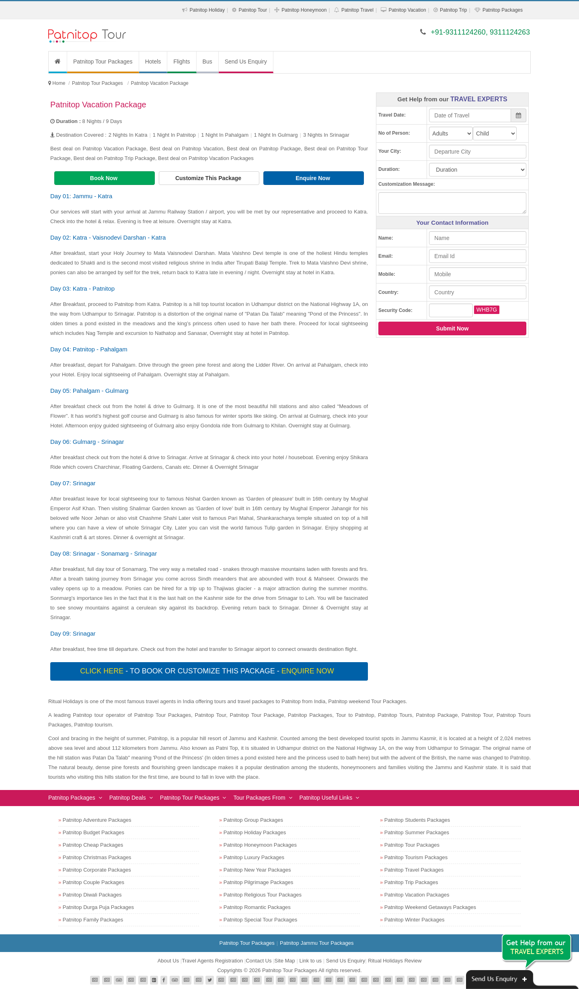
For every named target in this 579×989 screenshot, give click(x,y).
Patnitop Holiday (207, 10)
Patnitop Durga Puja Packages (98, 907)
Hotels (153, 61)
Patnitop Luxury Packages (254, 857)
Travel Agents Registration (212, 961)
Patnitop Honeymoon (303, 10)
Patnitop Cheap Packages (93, 845)
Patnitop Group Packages (253, 820)
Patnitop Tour (252, 10)
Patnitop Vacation (407, 10)
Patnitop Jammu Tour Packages (316, 943)
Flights (181, 61)
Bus (207, 61)
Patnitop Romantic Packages (257, 907)
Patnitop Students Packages (417, 820)
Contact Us (258, 961)
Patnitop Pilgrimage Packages (258, 882)
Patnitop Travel (357, 10)
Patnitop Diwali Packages (92, 895)
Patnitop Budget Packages (93, 832)
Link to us (310, 961)
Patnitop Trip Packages (411, 882)
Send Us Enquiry (246, 61)
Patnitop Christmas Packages (97, 857)
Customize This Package (209, 178)
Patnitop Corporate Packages (97, 870)
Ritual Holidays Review (394, 961)
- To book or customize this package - (208, 671)
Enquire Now (313, 178)
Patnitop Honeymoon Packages (260, 845)
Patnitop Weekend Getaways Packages (430, 907)
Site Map (285, 961)
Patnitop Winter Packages (414, 920)
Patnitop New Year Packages (257, 870)
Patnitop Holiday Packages (255, 832)
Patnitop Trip (453, 10)
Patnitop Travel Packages (413, 870)
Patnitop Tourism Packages (416, 857)
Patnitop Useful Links (326, 797)
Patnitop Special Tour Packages (260, 920)
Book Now (104, 178)
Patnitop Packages (502, 10)
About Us (168, 961)
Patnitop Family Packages (93, 920)
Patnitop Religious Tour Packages (263, 895)
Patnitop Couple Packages (93, 882)
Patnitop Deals (127, 797)
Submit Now (452, 328)
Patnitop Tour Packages (103, 61)
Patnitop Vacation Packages (417, 895)
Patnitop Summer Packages (416, 832)
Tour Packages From (259, 797)
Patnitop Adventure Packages (97, 820)
